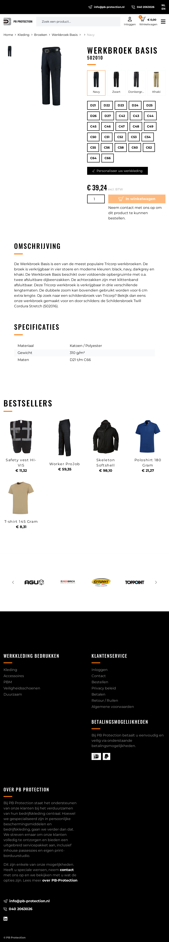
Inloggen (100, 670)
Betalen (98, 694)
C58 (121, 147)
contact (67, 870)
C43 (136, 116)
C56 (107, 147)
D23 (121, 105)
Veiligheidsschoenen (22, 688)
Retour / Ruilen (105, 700)
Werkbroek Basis (66, 35)
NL (163, 5)
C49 (150, 126)
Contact (99, 676)
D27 (108, 116)
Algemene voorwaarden (113, 707)
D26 (93, 116)
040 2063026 (143, 7)
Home (10, 35)
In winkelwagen (136, 199)
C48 (136, 126)
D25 (149, 105)
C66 (108, 158)
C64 (93, 158)
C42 (122, 116)
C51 (106, 137)
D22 (107, 105)
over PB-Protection (59, 880)
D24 (135, 105)
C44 (150, 116)
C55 (93, 147)
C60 (135, 147)
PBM (8, 682)
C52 (120, 137)
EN (163, 8)
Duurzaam (13, 694)
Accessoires (14, 676)
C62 (149, 147)
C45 (93, 126)
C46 (107, 126)
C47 (122, 126)
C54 (148, 137)
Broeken (42, 35)
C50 (93, 137)
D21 (93, 105)
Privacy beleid (104, 688)
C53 (134, 137)
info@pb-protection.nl (106, 7)
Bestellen (100, 682)
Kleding (25, 35)
